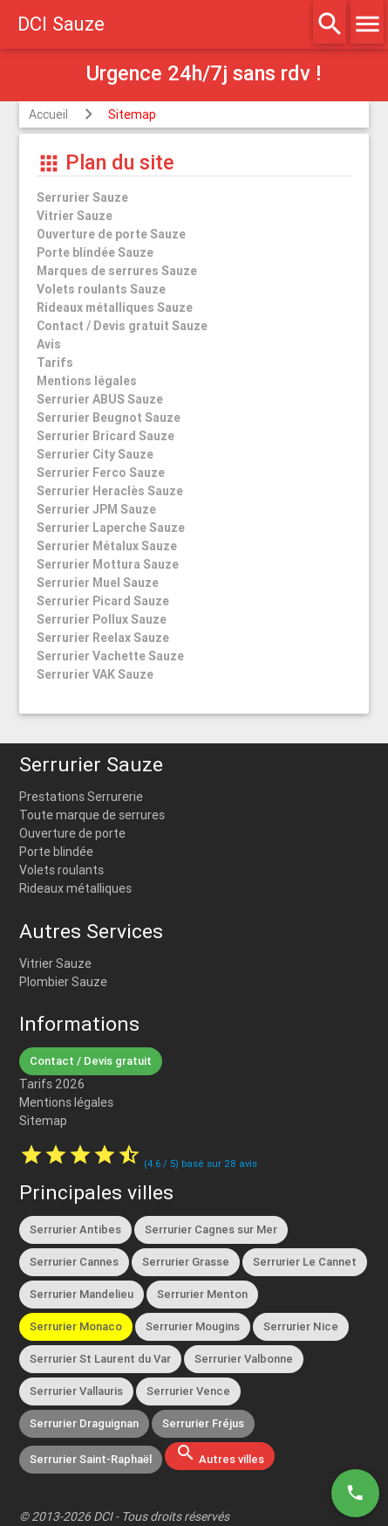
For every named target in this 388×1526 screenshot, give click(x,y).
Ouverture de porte (72, 833)
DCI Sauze (61, 24)
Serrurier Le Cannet (305, 1261)
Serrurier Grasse (185, 1261)
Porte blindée (56, 852)
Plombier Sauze (63, 982)
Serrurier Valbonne (243, 1358)
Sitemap (132, 114)
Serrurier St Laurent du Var (100, 1358)
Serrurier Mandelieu (81, 1294)
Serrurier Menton (202, 1294)
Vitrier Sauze (55, 963)
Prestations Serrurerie (81, 796)
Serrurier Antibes (75, 1229)
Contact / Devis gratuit (91, 1060)
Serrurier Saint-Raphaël (91, 1459)
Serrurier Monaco (76, 1326)
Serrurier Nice (300, 1326)
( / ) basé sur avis (200, 1163)
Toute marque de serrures (92, 815)
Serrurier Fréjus (203, 1423)
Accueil (48, 114)
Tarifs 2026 (52, 1084)
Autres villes (219, 1454)
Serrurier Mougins (193, 1326)
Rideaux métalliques (75, 888)
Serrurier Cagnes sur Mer (211, 1229)
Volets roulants (61, 870)
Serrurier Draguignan (84, 1423)
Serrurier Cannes (74, 1261)
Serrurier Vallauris (76, 1391)
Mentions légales (66, 1102)
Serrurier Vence (188, 1391)
